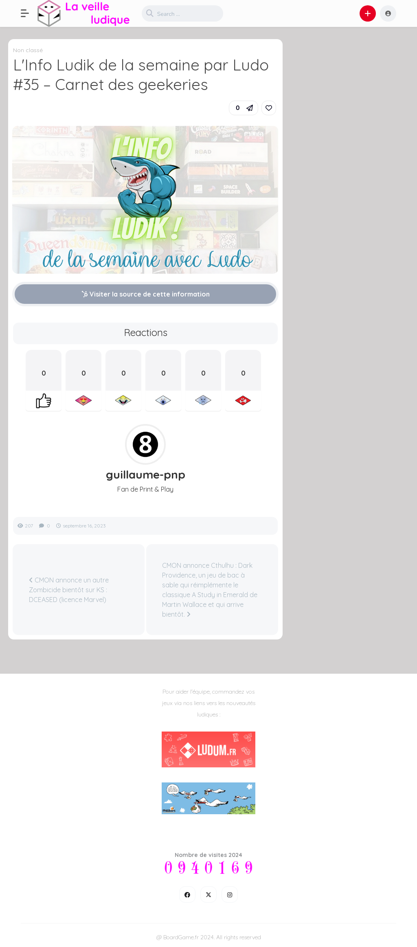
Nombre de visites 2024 (208, 855)
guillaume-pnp (145, 474)
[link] (268, 108)
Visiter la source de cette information (145, 294)
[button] (29, 13)
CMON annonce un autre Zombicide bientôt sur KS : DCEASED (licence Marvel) (69, 590)
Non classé (28, 50)
